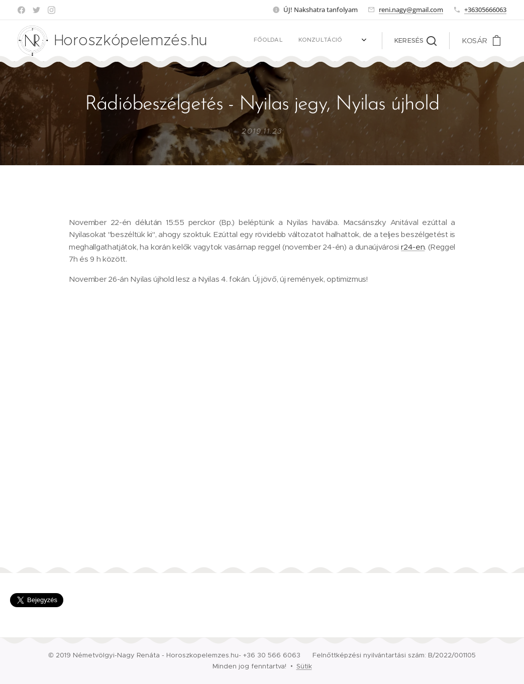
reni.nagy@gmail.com (411, 9)
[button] (415, 40)
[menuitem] (244, 40)
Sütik (304, 666)
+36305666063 (485, 9)
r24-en (413, 247)
